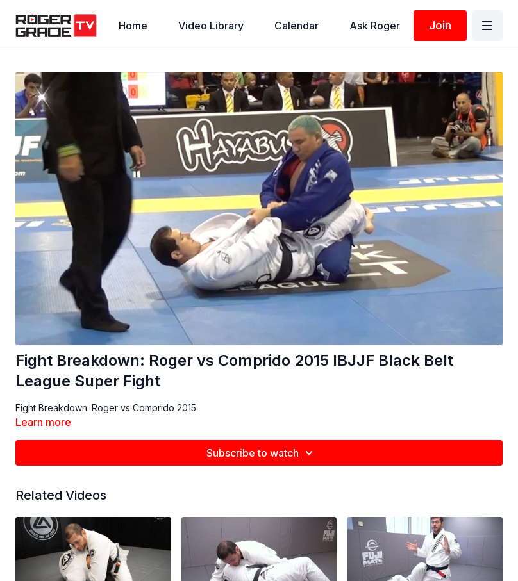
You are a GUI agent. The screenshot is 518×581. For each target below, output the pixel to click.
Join (440, 25)
